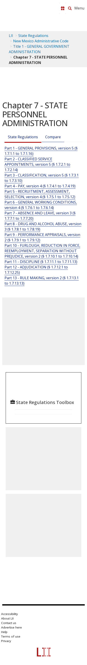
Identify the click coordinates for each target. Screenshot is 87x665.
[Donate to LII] (62, 8)
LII (11, 35)
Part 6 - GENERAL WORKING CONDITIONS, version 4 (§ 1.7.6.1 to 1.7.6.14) (41, 205)
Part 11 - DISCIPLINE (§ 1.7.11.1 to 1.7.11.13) (41, 261)
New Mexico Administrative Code (40, 41)
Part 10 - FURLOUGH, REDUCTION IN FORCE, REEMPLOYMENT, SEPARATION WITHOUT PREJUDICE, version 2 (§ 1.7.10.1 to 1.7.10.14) (42, 251)
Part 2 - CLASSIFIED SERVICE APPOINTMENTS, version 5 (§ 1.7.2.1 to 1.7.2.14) (37, 164)
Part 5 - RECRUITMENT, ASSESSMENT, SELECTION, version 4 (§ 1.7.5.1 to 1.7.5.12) (40, 194)
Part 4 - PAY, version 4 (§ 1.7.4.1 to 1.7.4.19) (40, 186)
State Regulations (33, 35)
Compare (53, 136)
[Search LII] (70, 8)
